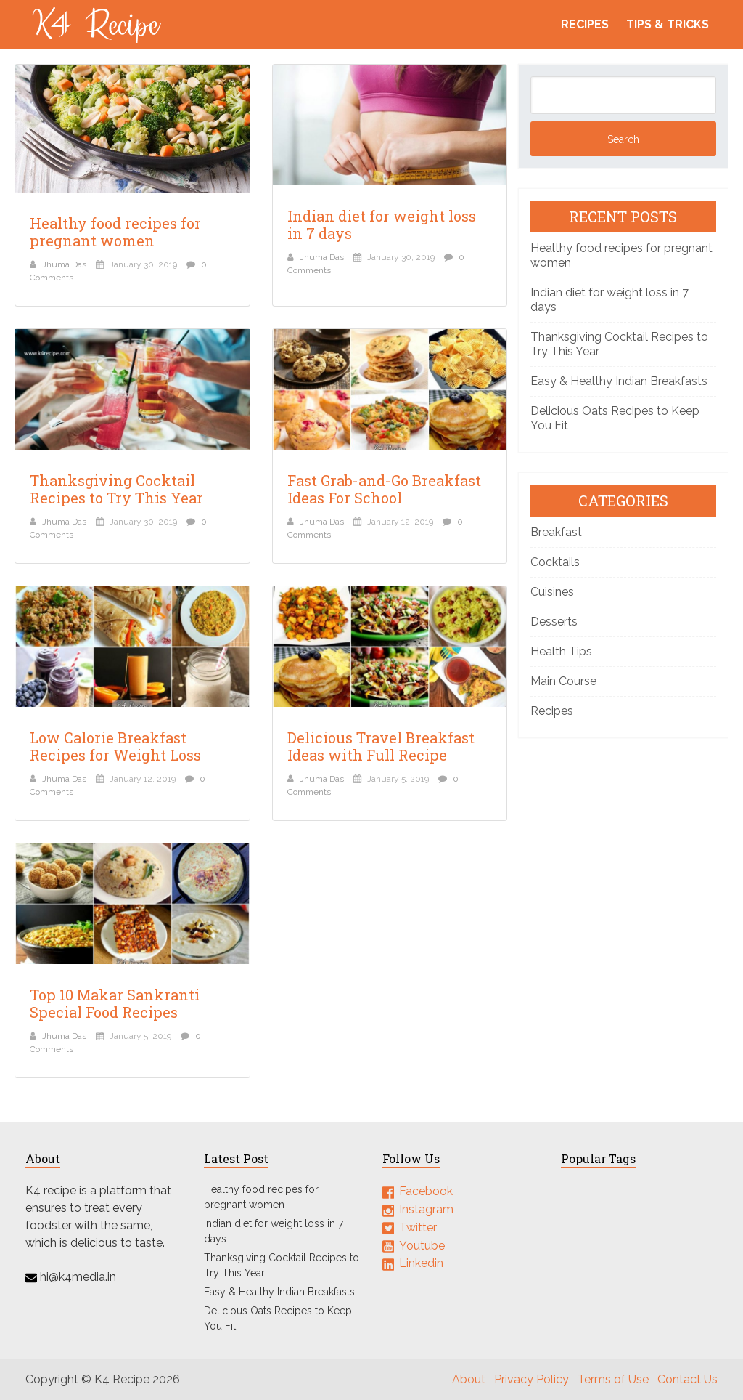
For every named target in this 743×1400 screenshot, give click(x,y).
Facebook (426, 1191)
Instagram (426, 1209)
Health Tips (561, 651)
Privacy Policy (531, 1379)
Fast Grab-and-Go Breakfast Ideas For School (384, 489)
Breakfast (556, 532)
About (468, 1379)
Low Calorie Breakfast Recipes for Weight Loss (115, 746)
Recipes (585, 24)
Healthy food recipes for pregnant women (115, 232)
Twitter (418, 1227)
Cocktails (555, 562)
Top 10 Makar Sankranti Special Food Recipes (115, 1003)
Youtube (422, 1245)
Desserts (554, 621)
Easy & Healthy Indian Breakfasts (618, 381)
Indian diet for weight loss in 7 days (381, 224)
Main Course (563, 681)
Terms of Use (613, 1379)
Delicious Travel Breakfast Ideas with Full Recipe (381, 746)
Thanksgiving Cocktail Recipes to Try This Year (116, 489)
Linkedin (421, 1263)
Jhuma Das (64, 264)
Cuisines (552, 592)
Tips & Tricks (667, 24)
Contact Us (687, 1379)
